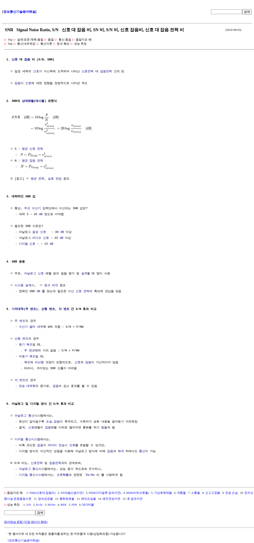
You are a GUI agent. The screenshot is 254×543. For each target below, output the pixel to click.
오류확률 (63, 476)
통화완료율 (67, 499)
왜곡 (121, 452)
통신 (142, 452)
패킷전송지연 (111, 499)
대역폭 (30, 387)
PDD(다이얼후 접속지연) (105, 493)
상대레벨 (28, 101)
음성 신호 (39, 233)
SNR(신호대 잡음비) (42, 493)
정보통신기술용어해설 (19, 11)
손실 (49, 422)
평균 (25, 149)
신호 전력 (36, 149)
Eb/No (90, 476)
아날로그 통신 (24, 416)
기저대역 (17, 310)
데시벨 (39, 101)
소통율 (195, 493)
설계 (84, 274)
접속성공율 (45, 499)
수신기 (23, 327)
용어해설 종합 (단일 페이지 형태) (26, 522)
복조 (27, 363)
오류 (72, 446)
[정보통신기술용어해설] (23, 541)
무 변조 (30, 310)
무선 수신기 (32, 209)
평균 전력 (38, 179)
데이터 (52, 446)
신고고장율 (212, 493)
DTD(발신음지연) (72, 493)
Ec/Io (39, 505)
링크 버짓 (51, 286)
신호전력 (87, 71)
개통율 (181, 493)
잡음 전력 (36, 161)
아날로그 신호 (34, 274)
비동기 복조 (27, 357)
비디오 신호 (40, 239)
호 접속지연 (135, 499)
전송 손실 (231, 493)
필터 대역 (36, 327)
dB (41, 215)
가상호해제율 (163, 493)
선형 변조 (48, 310)
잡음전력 (106, 71)
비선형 (39, 363)
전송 (22, 387)
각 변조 (64, 310)
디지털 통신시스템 (27, 440)
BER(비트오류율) (137, 493)
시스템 (19, 286)
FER (74, 505)
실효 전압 (55, 179)
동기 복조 (26, 345)
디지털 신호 (27, 244)
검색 (247, 11)
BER (63, 505)
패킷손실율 (88, 499)
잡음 (27, 60)
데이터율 (88, 505)
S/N (28, 505)
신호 (15, 60)
